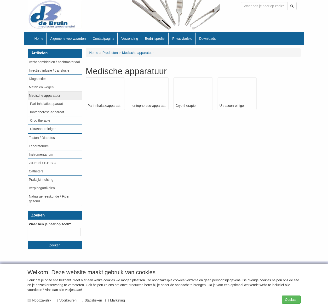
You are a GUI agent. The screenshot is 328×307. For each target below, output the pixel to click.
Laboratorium (39, 146)
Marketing (115, 300)
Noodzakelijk (39, 300)
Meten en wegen (41, 87)
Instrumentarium (41, 154)
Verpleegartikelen (42, 188)
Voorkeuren (66, 300)
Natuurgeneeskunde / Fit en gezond (49, 198)
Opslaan (291, 299)
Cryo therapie (40, 120)
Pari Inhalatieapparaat (46, 104)
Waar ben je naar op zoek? (50, 224)
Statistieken (91, 300)
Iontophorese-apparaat (47, 112)
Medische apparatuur (45, 95)
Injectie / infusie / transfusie (49, 70)
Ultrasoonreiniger (43, 129)
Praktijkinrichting (41, 180)
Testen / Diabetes (42, 138)
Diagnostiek (37, 79)
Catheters (36, 171)
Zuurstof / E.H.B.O (42, 163)
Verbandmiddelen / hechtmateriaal (54, 62)
